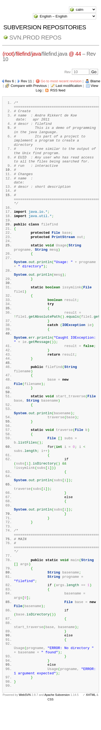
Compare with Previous (29, 86)
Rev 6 (9, 81)
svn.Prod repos (35, 37)
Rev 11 (26, 81)
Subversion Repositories (45, 27)
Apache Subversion (57, 721)
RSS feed (57, 90)
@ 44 (75, 54)
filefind (23, 54)
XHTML (91, 721)
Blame (95, 81)
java (36, 54)
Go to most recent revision (61, 81)
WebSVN (25, 721)
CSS (50, 726)
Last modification (68, 86)
